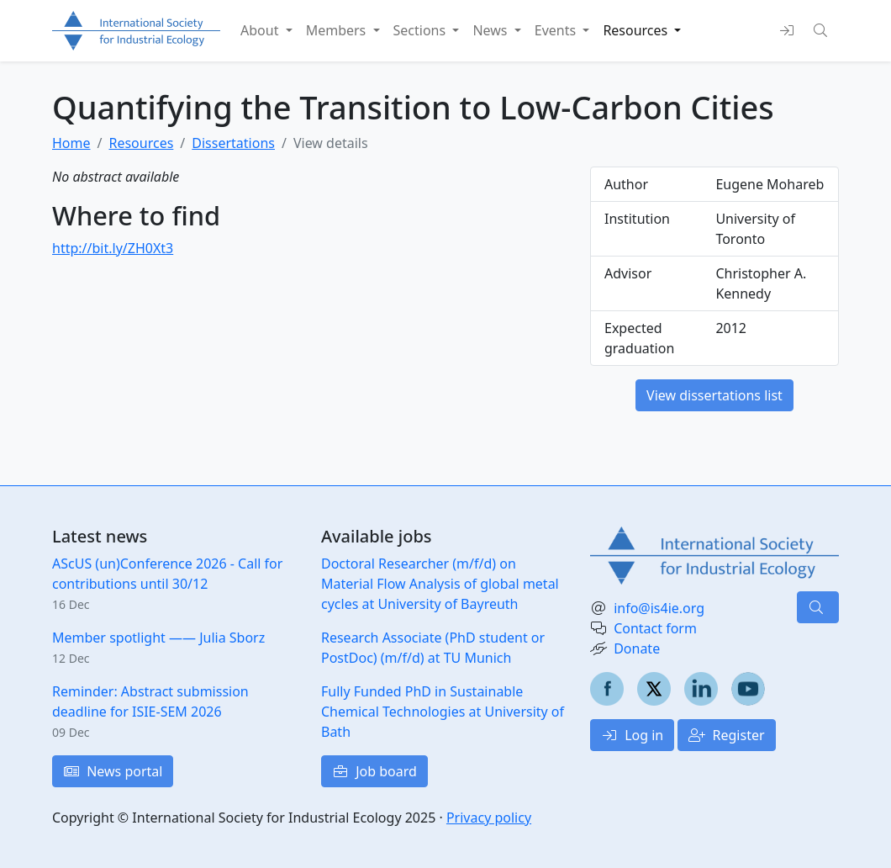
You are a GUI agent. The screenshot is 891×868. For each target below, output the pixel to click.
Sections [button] (421, 30)
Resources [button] (637, 30)
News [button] (491, 30)
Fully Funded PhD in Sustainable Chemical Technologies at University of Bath (442, 711)
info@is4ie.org (659, 608)
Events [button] (557, 30)
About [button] (261, 30)
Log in (632, 735)
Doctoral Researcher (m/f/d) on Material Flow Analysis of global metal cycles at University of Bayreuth (440, 583)
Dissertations (233, 143)
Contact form (655, 628)
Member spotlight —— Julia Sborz (158, 637)
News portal (112, 771)
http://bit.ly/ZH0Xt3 (112, 248)
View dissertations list (714, 395)
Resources (140, 143)
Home (71, 143)
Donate (637, 648)
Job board (374, 771)
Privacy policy (488, 817)
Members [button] (338, 30)
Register (726, 735)
